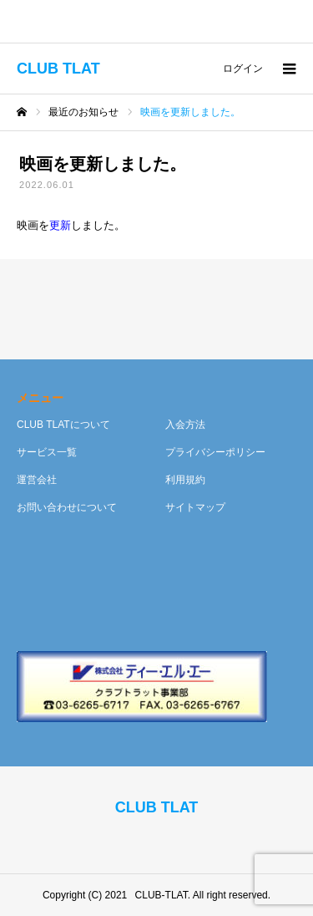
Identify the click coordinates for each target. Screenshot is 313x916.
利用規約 (185, 480)
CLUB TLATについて (63, 424)
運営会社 (37, 480)
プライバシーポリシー (215, 452)
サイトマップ (195, 507)
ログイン (243, 68)
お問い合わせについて (67, 507)
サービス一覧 (47, 452)
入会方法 (185, 424)
